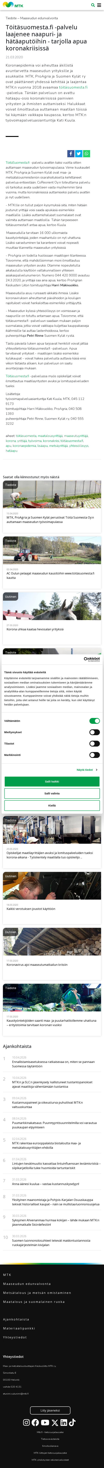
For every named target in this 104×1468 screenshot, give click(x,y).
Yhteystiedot (15, 1337)
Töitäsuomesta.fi (17, 376)
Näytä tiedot (85, 769)
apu (8, 446)
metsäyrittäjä (58, 446)
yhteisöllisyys (78, 446)
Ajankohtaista (16, 1319)
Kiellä (52, 805)
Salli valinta (52, 793)
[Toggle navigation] (98, 5)
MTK (7, 1275)
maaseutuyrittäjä (76, 436)
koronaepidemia (24, 446)
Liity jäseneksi (50, 1410)
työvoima (34, 441)
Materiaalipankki (19, 1328)
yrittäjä (22, 441)
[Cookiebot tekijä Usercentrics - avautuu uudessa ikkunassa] (84, 659)
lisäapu (42, 446)
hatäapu (11, 451)
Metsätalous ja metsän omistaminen (37, 1293)
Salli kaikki (52, 781)
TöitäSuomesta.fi (18, 162)
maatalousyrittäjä (50, 436)
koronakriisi (51, 441)
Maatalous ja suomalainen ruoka (34, 1302)
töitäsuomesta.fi (73, 87)
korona (11, 441)
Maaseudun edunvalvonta (27, 1284)
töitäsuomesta (26, 436)
